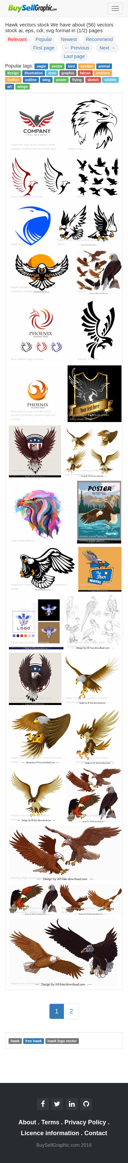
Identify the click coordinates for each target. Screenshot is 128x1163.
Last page (74, 56)
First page (43, 48)
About (27, 1122)
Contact (95, 1133)
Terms (50, 1122)
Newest (69, 39)
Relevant (17, 39)
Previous (77, 48)
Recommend (99, 39)
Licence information (50, 1133)
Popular (43, 39)
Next (107, 48)
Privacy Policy (85, 1122)
